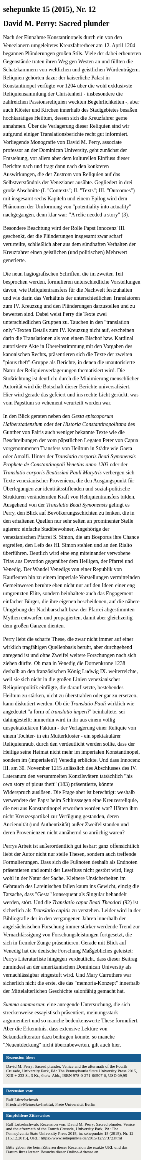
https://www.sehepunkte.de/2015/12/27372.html (81, 1138)
